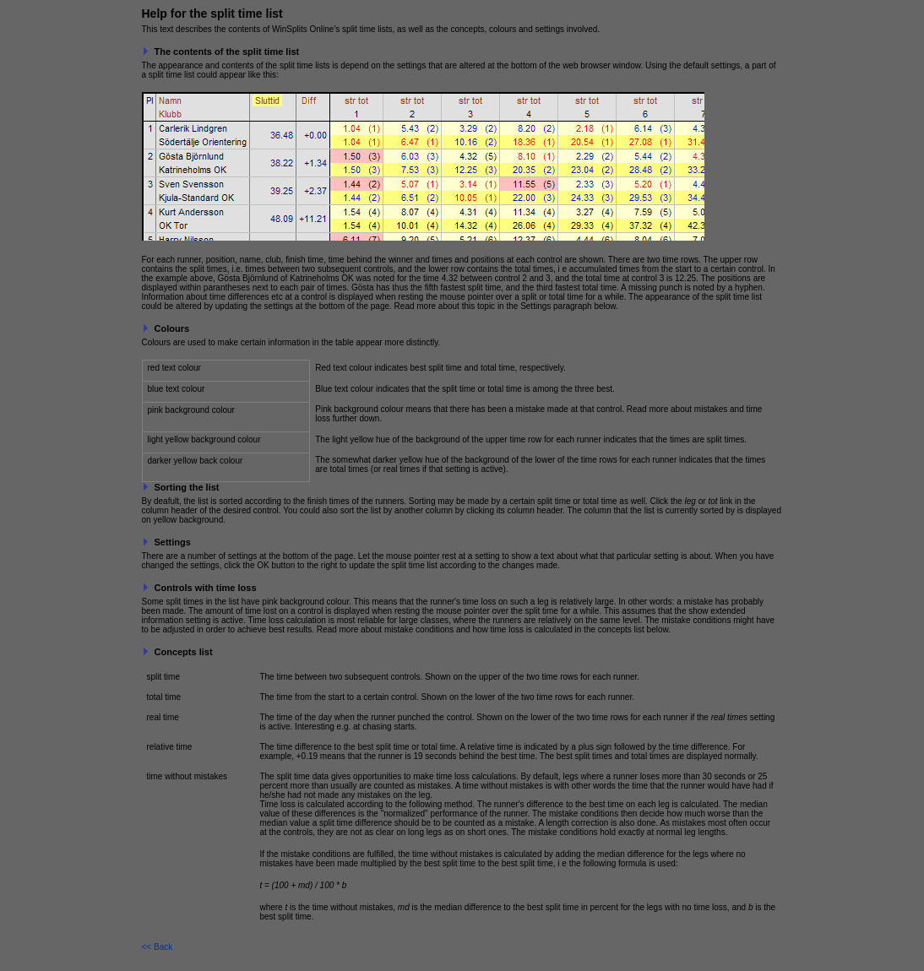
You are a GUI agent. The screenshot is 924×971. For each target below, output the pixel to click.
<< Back (157, 947)
